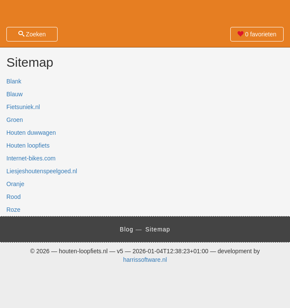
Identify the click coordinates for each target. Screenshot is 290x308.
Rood (13, 196)
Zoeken (32, 34)
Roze (13, 209)
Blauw (14, 94)
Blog (126, 229)
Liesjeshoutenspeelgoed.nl (41, 171)
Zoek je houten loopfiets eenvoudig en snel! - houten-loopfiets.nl (145, 13)
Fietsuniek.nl (23, 107)
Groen (14, 119)
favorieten (257, 34)
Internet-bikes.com (30, 158)
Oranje (15, 184)
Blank (13, 81)
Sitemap (157, 229)
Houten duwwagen (31, 132)
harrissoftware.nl (145, 259)
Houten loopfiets (27, 145)
